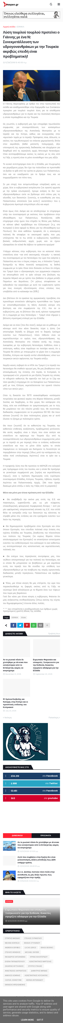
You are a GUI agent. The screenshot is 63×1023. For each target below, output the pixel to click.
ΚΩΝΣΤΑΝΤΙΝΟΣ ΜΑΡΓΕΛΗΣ (40, 961)
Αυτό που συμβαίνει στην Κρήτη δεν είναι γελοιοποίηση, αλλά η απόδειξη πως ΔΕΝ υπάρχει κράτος (37, 860)
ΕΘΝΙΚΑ (20, 26)
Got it (40, 1020)
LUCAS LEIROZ (30, 947)
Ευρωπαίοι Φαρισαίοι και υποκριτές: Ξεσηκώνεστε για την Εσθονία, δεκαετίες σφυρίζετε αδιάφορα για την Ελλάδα (46, 665)
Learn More (27, 1020)
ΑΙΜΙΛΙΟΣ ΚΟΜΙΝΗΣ (12, 975)
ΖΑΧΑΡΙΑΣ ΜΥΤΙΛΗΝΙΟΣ (14, 966)
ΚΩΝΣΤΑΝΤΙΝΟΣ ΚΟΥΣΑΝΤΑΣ (36, 975)
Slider (23, 617)
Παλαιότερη (54, 717)
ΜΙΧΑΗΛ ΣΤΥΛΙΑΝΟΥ (32, 943)
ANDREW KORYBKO (12, 947)
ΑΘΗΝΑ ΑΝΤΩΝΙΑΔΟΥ (34, 980)
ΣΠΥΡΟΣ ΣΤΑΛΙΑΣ (35, 966)
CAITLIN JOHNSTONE (13, 980)
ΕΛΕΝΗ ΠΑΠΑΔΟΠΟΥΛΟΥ (15, 961)
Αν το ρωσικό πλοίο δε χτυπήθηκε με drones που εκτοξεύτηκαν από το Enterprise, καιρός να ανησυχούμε (15, 665)
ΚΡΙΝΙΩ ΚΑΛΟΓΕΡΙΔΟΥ (39, 957)
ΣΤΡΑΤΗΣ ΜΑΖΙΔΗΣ (12, 938)
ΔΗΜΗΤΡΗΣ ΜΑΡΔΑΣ (39, 971)
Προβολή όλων (54, 633)
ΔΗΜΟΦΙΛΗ (17, 835)
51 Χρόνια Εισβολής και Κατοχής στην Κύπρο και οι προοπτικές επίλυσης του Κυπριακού (15, 703)
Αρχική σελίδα (9, 26)
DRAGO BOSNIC (47, 947)
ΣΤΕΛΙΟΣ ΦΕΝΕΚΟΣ (12, 952)
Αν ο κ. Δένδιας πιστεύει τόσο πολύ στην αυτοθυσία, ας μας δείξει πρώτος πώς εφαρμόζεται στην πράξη (36, 875)
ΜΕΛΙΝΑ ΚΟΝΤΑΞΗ (12, 943)
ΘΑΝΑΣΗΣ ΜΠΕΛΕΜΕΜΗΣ (15, 984)
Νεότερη (8, 717)
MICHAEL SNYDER (32, 952)
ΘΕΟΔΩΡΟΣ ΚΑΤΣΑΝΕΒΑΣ (15, 957)
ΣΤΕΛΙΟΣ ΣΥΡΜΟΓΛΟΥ (33, 938)
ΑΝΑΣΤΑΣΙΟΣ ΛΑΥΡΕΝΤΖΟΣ (15, 971)
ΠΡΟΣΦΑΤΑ (45, 835)
